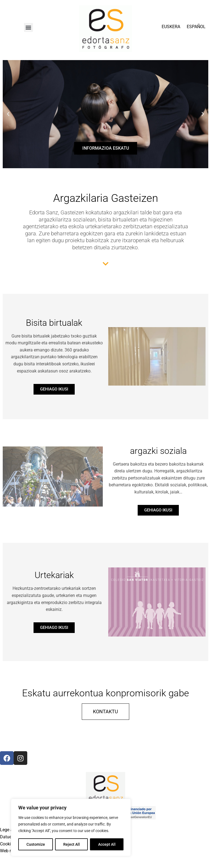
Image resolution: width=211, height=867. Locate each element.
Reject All (71, 844)
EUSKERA (171, 26)
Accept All (107, 844)
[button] (28, 27)
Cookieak (9, 844)
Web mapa (10, 850)
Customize (35, 844)
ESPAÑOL (196, 26)
